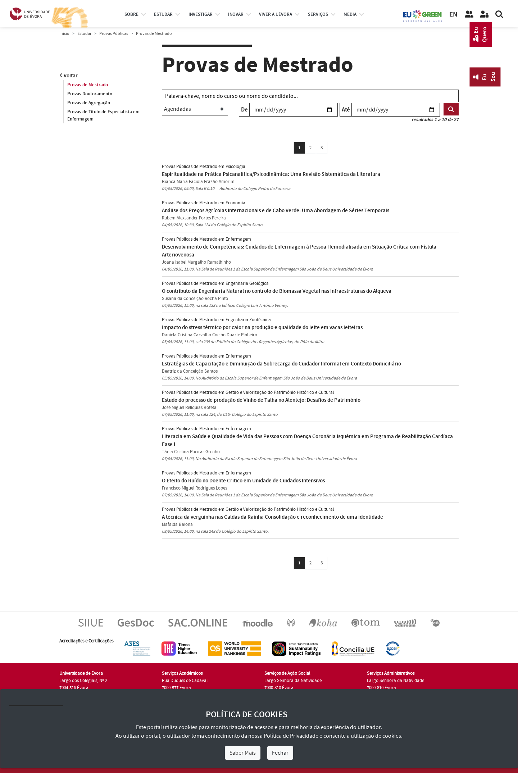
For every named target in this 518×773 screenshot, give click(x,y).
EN (453, 14)
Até (346, 109)
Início (64, 33)
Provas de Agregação (88, 103)
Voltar (68, 75)
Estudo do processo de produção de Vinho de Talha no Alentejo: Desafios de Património (261, 400)
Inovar (236, 14)
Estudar (84, 33)
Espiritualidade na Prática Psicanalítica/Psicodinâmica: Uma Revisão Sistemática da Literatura (271, 174)
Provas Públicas (113, 33)
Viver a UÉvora (275, 14)
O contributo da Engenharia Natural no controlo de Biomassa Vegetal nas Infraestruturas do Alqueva (276, 291)
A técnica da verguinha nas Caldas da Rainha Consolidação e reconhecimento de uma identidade (272, 517)
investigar (200, 14)
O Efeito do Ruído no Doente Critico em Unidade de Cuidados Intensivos (243, 480)
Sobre (131, 14)
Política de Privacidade (291, 736)
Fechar (280, 752)
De (244, 109)
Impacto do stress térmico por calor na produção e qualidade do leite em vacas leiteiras (262, 327)
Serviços (318, 14)
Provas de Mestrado (87, 85)
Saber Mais (243, 752)
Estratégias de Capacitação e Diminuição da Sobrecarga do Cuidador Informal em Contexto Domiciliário (281, 363)
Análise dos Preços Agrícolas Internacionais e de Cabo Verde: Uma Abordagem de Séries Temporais (275, 210)
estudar (163, 14)
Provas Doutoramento (89, 94)
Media (350, 14)
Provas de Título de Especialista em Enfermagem (103, 115)
